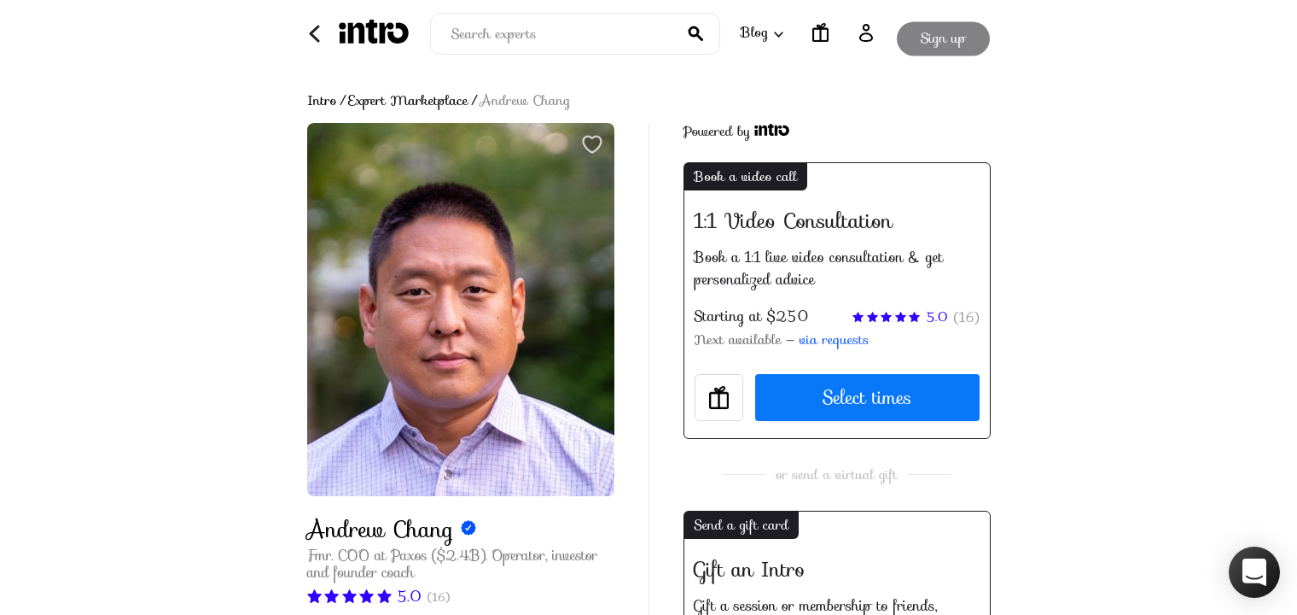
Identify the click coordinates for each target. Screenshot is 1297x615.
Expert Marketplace (408, 100)
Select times (867, 398)
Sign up (943, 33)
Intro (322, 100)
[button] (1254, 572)
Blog (761, 32)
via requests (834, 340)
